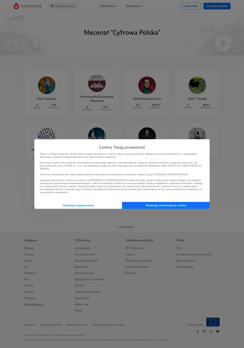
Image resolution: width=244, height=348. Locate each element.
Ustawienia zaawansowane (78, 205)
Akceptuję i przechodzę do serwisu (166, 205)
